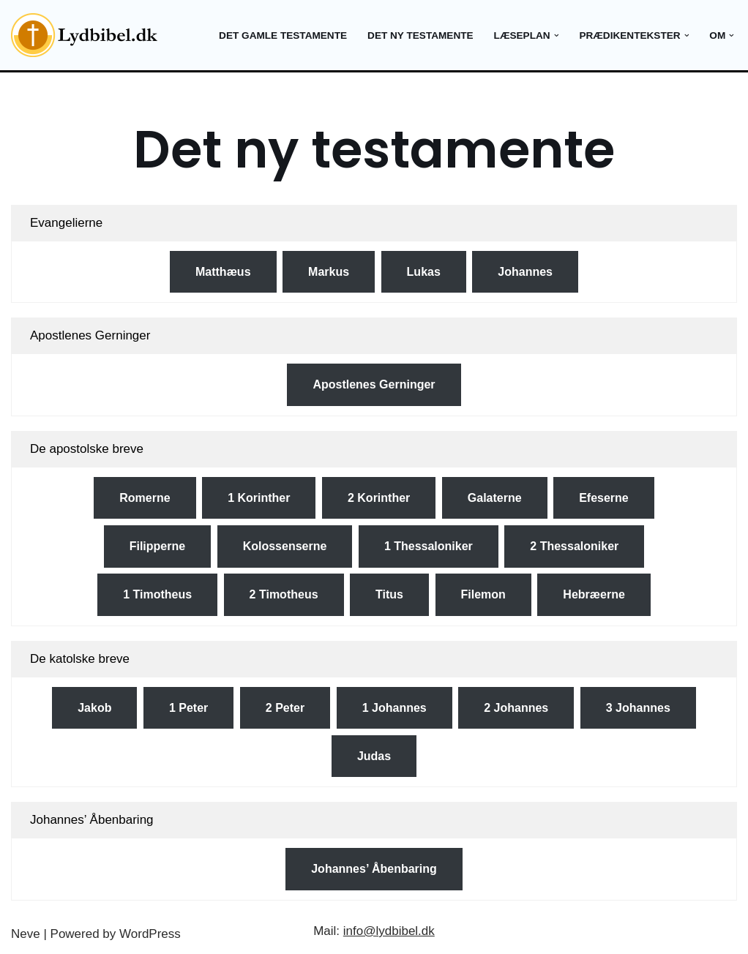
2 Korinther (379, 498)
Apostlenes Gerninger (374, 384)
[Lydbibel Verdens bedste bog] (84, 35)
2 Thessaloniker (574, 546)
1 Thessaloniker (428, 546)
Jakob (94, 708)
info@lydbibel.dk (389, 931)
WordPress (150, 934)
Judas (374, 756)
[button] (555, 35)
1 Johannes (394, 708)
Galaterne (495, 498)
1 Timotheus (157, 594)
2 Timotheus (284, 594)
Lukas (424, 272)
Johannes (525, 272)
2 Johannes (516, 708)
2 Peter (285, 708)
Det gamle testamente (283, 35)
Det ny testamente (420, 35)
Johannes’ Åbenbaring (374, 869)
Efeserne (604, 498)
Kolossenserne (285, 546)
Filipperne (157, 546)
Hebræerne (593, 594)
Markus (328, 272)
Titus (389, 594)
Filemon (483, 594)
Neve (25, 934)
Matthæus (223, 272)
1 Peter (188, 708)
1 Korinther (259, 498)
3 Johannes (638, 708)
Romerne (144, 498)
